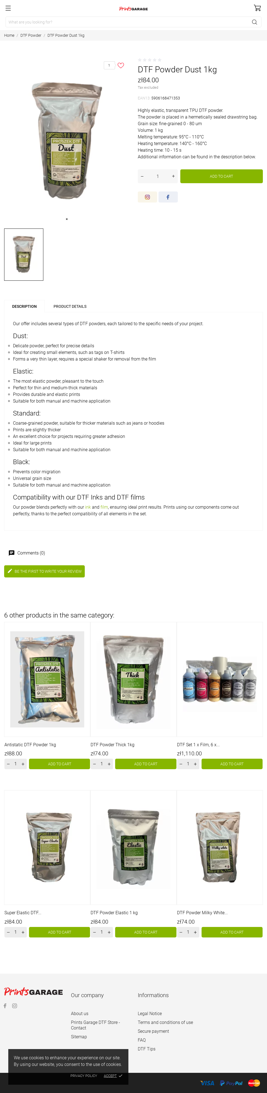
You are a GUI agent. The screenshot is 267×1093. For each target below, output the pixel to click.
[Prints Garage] (133, 8)
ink (88, 507)
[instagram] (147, 197)
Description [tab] (24, 306)
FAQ (142, 1040)
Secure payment (153, 1031)
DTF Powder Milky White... (202, 912)
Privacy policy (83, 1076)
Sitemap (79, 1036)
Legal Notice (150, 1013)
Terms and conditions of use (165, 1022)
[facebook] (168, 197)
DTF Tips (146, 1049)
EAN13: (144, 98)
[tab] (103, 304)
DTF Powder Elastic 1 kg (114, 912)
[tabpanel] (66, 140)
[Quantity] (158, 176)
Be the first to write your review (44, 571)
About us (79, 1013)
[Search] (133, 22)
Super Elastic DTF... (22, 912)
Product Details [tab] (70, 306)
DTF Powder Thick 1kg (112, 744)
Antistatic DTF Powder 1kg (30, 744)
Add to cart (221, 176)
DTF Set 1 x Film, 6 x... (198, 744)
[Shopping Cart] (257, 8)
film (104, 507)
